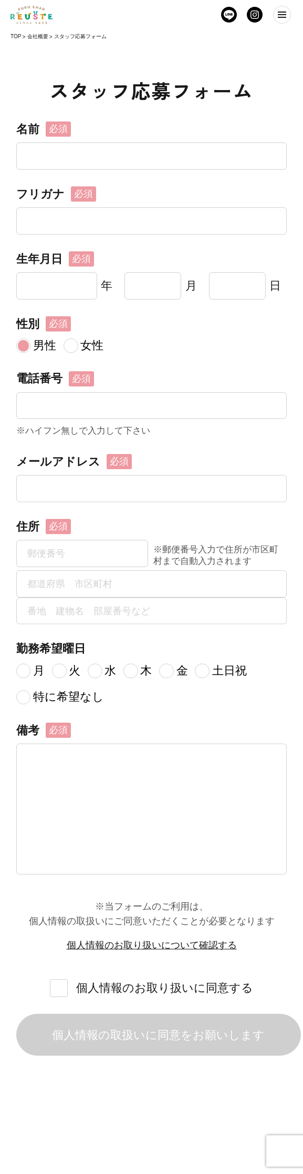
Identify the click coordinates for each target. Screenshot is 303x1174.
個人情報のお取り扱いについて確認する (152, 944)
